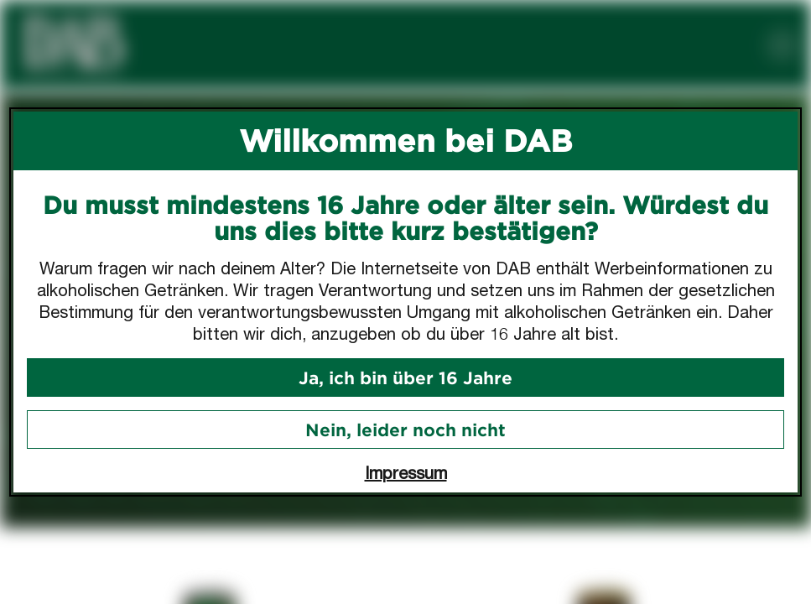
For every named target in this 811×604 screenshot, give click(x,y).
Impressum (406, 472)
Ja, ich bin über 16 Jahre (405, 377)
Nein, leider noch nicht (405, 429)
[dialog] (405, 302)
